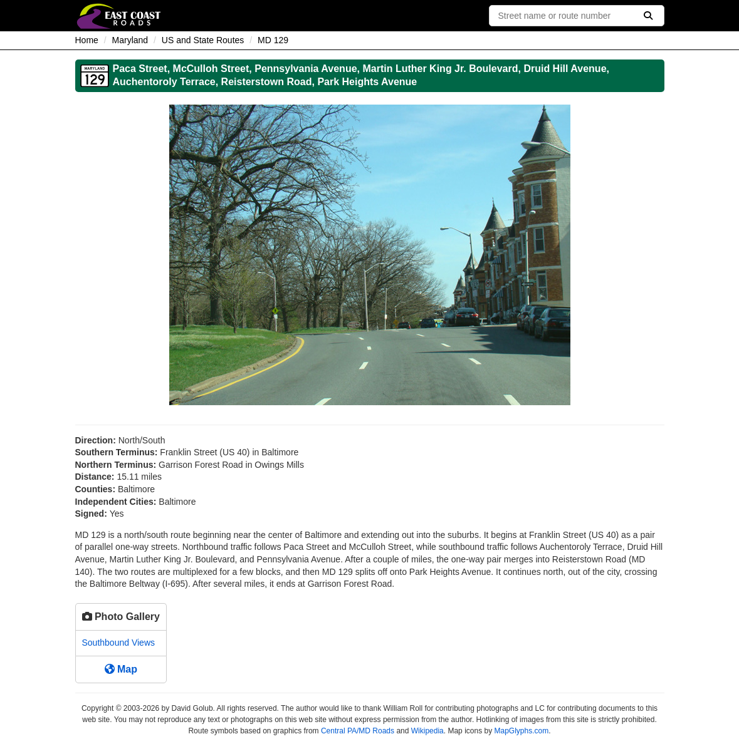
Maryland (130, 40)
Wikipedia (427, 730)
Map (121, 669)
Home (86, 40)
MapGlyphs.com (521, 730)
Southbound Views (118, 643)
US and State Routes (203, 40)
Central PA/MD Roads (357, 730)
